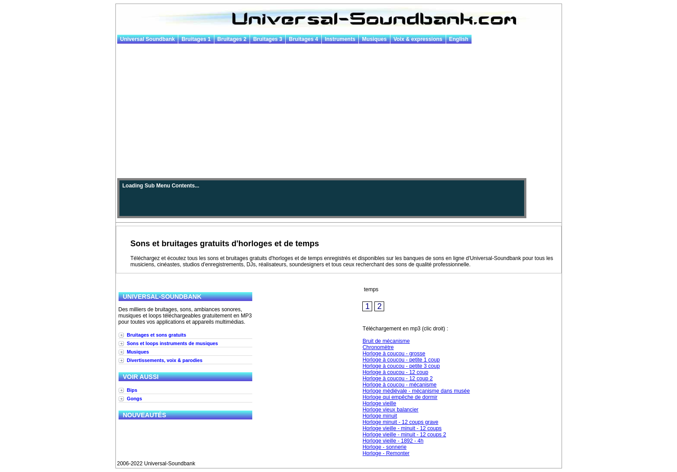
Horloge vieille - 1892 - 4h (392, 441)
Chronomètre (378, 347)
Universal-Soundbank (162, 296)
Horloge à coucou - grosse (393, 353)
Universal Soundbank (147, 39)
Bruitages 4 (303, 39)
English (458, 39)
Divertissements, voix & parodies (165, 360)
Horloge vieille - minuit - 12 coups (401, 428)
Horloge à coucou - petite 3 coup (400, 366)
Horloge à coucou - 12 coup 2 (397, 378)
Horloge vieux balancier (390, 410)
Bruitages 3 (267, 39)
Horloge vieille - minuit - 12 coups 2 (404, 434)
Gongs (134, 398)
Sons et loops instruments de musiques (172, 343)
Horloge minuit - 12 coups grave (400, 422)
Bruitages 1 (195, 39)
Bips (132, 390)
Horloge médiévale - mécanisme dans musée (416, 391)
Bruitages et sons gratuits (156, 335)
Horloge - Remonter (385, 453)
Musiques (374, 39)
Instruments (340, 39)
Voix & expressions (418, 39)
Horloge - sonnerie (384, 447)
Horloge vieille (379, 403)
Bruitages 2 (231, 39)
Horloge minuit (379, 416)
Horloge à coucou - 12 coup (395, 372)
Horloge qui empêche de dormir (399, 397)
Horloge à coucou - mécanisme (399, 385)
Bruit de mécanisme (386, 341)
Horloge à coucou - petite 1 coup (400, 360)
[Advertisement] (338, 111)
